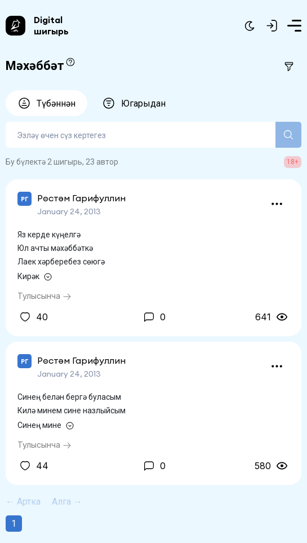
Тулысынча (44, 296)
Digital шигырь (51, 25)
